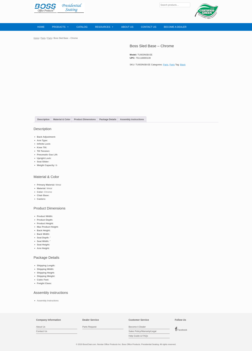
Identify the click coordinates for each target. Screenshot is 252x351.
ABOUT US (127, 26)
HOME (41, 26)
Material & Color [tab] (61, 119)
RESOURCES (104, 26)
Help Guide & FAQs (138, 336)
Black (183, 64)
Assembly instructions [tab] (132, 119)
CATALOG (82, 26)
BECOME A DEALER (175, 26)
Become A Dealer (137, 327)
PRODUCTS (60, 26)
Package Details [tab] (107, 119)
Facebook (181, 329)
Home (36, 38)
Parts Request (89, 327)
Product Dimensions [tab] (85, 119)
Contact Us (41, 331)
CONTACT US (148, 26)
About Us (40, 327)
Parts (43, 38)
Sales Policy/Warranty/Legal (142, 331)
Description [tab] (43, 119)
